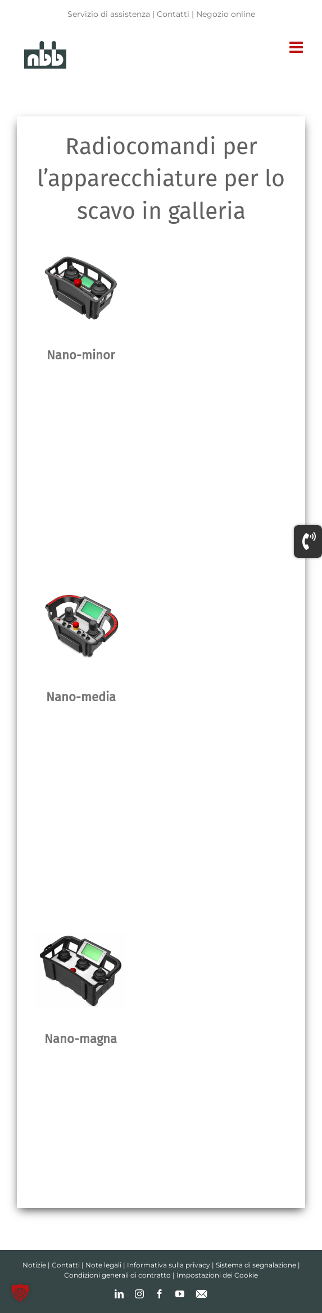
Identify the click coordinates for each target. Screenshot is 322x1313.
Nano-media (81, 697)
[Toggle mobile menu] (297, 47)
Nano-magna (80, 1038)
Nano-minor (81, 355)
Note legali (103, 1265)
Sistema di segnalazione (256, 1265)
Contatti (173, 14)
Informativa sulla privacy (168, 1265)
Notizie (34, 1265)
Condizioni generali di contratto (117, 1275)
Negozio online (225, 14)
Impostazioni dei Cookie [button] (217, 1275)
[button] (20, 1293)
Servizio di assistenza (108, 14)
